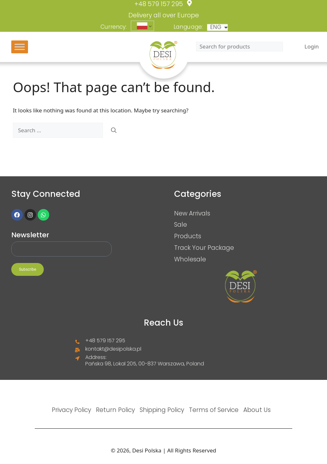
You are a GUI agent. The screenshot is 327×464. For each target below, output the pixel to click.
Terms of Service (213, 410)
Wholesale (190, 259)
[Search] (113, 130)
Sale (180, 224)
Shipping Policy (162, 410)
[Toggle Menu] (19, 47)
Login (311, 46)
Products (187, 236)
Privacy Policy (71, 410)
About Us (257, 410)
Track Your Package (204, 247)
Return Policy (115, 410)
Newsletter (30, 235)
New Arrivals (192, 213)
